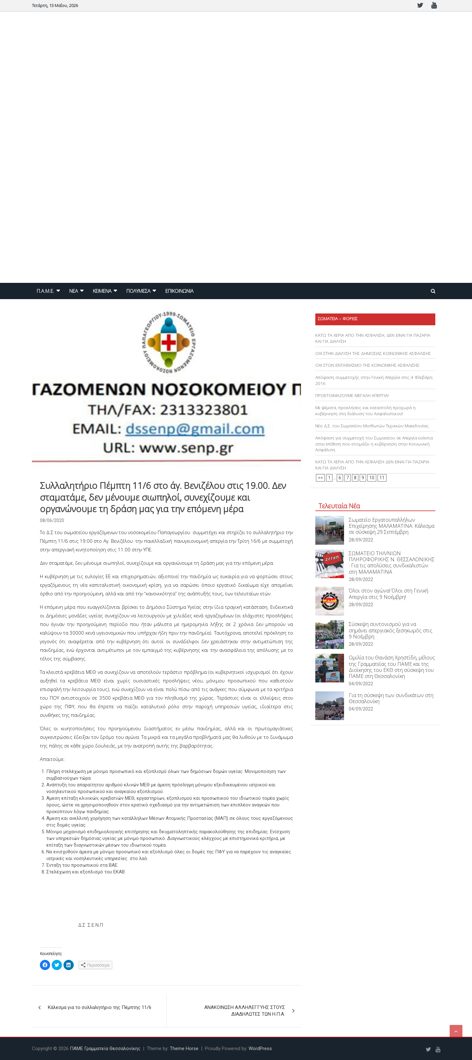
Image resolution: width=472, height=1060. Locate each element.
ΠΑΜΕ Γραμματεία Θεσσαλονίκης (105, 1048)
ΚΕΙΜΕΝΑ (102, 291)
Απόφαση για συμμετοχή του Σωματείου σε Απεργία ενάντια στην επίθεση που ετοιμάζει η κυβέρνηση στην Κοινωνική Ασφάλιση (374, 444)
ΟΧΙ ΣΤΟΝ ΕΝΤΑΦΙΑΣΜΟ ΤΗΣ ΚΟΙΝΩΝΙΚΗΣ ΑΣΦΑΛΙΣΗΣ (367, 365)
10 (371, 478)
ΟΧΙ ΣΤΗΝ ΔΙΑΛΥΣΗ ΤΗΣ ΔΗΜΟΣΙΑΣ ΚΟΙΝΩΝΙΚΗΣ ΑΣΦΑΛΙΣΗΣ (373, 353)
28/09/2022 (361, 539)
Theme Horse (184, 1048)
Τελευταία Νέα (339, 506)
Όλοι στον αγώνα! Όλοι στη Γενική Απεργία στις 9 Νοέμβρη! (388, 593)
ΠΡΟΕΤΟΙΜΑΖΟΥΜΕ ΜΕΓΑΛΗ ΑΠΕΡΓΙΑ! (352, 395)
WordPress (260, 1048)
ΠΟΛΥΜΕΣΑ (138, 291)
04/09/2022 (361, 683)
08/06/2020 (52, 520)
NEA (73, 291)
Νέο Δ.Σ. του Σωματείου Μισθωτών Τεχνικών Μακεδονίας (372, 426)
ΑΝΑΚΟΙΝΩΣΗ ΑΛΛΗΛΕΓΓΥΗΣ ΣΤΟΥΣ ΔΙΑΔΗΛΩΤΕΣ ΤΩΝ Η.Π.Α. (244, 1011)
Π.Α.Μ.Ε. (45, 291)
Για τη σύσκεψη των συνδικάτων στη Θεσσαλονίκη (391, 698)
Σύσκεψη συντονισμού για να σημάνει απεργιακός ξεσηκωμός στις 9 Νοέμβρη (390, 630)
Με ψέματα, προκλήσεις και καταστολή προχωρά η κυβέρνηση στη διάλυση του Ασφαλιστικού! (365, 410)
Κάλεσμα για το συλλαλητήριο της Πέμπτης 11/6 (99, 1007)
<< (320, 478)
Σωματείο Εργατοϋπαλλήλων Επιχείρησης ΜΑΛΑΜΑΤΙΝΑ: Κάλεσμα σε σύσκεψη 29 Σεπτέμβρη (391, 525)
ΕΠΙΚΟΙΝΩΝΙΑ (179, 291)
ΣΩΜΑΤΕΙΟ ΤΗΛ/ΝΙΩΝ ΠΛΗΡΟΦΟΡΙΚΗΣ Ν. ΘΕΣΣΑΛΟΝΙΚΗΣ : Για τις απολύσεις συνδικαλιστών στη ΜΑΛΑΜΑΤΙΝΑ (392, 562)
